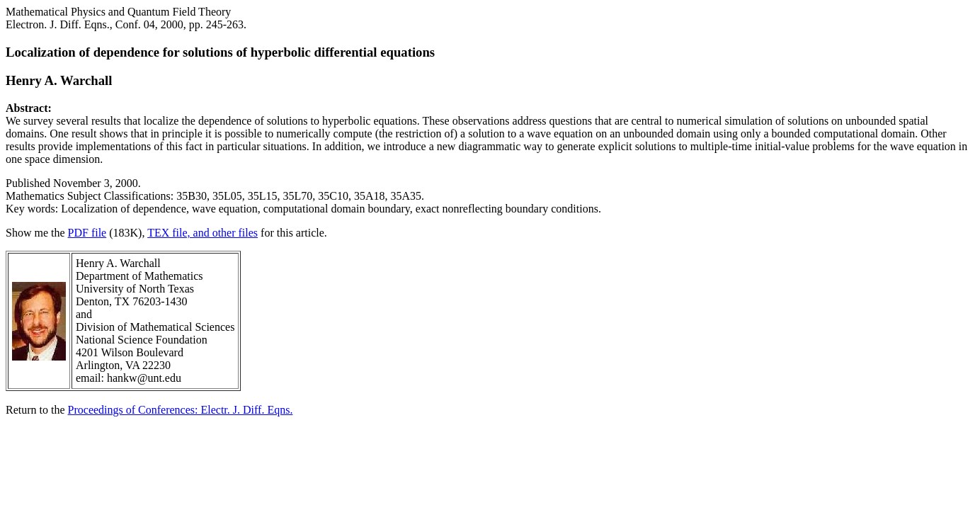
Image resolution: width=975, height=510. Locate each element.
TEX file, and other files (202, 233)
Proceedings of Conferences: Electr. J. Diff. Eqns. (180, 410)
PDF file (87, 233)
